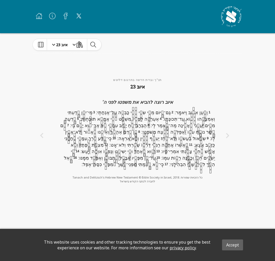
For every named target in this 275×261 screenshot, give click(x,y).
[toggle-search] (93, 44)
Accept (232, 245)
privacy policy (183, 248)
